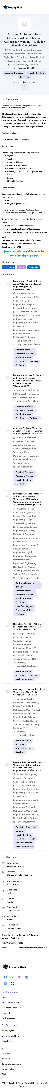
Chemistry (23, 393)
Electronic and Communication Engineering (26, 319)
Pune (19, 735)
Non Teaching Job (24, 606)
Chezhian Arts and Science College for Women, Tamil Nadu (20, 937)
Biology (20, 633)
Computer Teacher (22, 640)
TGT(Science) (19, 662)
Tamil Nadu (33, 64)
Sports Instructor (21, 720)
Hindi (30, 706)
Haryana (31, 821)
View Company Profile (12, 942)
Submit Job (6, 1041)
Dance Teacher (31, 702)
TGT (34, 659)
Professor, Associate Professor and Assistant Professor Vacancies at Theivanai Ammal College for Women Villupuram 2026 (27, 381)
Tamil (19, 60)
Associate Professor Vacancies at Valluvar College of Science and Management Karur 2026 (27, 431)
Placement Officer (24, 610)
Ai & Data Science (25, 293)
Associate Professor (25, 353)
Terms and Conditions (11, 1063)
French (24, 706)
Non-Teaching (20, 566)
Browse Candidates (10, 1002)
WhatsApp (22, 251)
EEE (32, 530)
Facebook (8, 267)
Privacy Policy (8, 1069)
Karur (19, 466)
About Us (6, 1058)
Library (32, 57)
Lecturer (34, 361)
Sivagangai (22, 577)
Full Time (24, 76)
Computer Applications (14, 53)
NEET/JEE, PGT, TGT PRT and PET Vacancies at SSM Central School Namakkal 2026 (27, 627)
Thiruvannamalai (19, 64)
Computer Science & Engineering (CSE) (24, 308)
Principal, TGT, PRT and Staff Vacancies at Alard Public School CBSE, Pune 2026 (27, 692)
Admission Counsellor (26, 827)
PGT (34, 648)
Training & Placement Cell (25, 574)
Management (32, 329)
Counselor (18, 644)
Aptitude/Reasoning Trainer (25, 585)
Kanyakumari (23, 344)
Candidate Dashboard (11, 1007)
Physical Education (22, 651)
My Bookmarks (8, 1018)
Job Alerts (6, 1012)
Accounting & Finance (19, 50)
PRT (15, 655)
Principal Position (24, 748)
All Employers (8, 1030)
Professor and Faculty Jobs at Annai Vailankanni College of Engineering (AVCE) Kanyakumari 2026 (27, 285)
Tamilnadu (7, 246)
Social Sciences (25, 655)
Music (28, 648)
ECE (28, 315)
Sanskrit (17, 717)
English (7, 57)
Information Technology (24, 556)
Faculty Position (36, 72)
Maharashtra (28, 735)
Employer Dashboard (11, 1035)
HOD (32, 838)
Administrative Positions (28, 390)
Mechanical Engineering (24, 337)
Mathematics (19, 333)
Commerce (36, 50)
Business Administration (28, 437)
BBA (15, 393)
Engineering (31, 807)
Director (20, 830)
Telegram (35, 251)
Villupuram (22, 401)
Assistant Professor (14, 72)
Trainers (35, 570)
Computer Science (35, 53)
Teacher (34, 675)
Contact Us (6, 1053)
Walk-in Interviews (24, 679)
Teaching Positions (32, 60)
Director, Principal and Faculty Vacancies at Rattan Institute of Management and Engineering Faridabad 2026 (27, 766)
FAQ (4, 1074)
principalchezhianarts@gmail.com (23, 228)
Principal (28, 713)
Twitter (22, 267)
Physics (29, 459)
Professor (20, 365)
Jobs (4, 997)
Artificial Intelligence (26, 774)
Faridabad (21, 821)
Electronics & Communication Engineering (25, 326)
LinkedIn (33, 267)
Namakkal (21, 666)
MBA (28, 333)
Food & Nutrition (19, 57)
